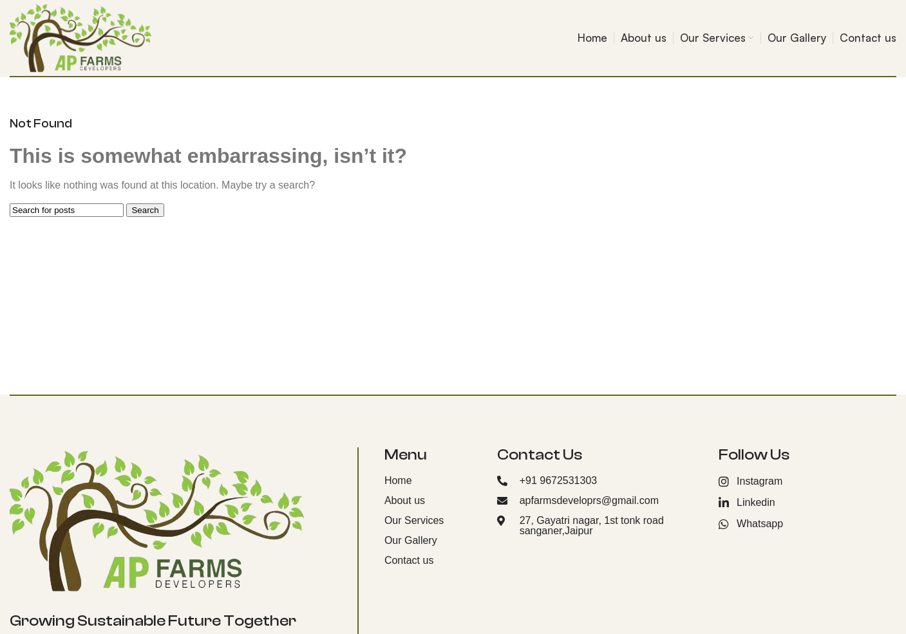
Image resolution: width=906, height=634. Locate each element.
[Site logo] (80, 37)
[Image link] (157, 519)
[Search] (67, 210)
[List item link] (431, 481)
